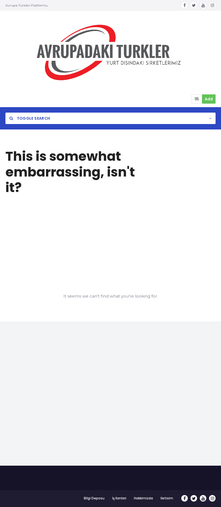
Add (209, 99)
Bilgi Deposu (94, 498)
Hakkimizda (143, 498)
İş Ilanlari (119, 498)
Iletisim (167, 498)
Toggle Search (30, 118)
